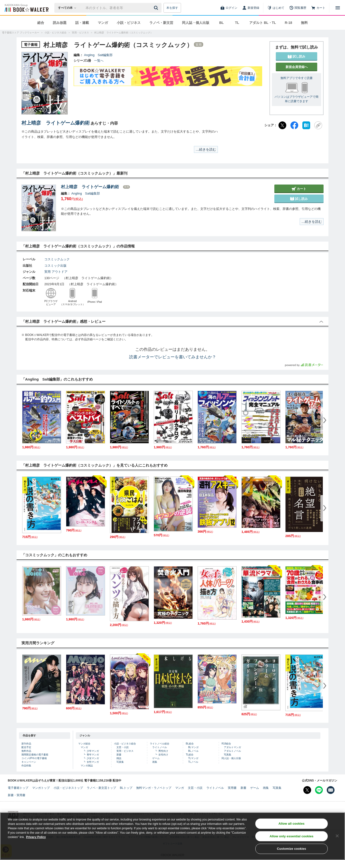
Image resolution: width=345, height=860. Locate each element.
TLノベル (193, 762)
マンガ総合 (84, 743)
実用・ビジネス (125, 751)
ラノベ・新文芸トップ (101, 788)
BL (221, 23)
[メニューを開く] (337, 7)
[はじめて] (275, 8)
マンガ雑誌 (87, 765)
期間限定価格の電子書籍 (34, 754)
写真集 (120, 762)
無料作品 (26, 751)
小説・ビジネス (129, 23)
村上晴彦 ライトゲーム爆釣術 (55, 123)
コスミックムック (57, 259)
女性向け (163, 754)
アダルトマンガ (232, 747)
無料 (304, 23)
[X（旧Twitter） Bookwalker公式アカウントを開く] (307, 790)
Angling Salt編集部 (98, 55)
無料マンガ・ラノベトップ (153, 788)
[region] (172, 836)
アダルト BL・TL (262, 23)
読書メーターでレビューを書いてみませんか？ (172, 357)
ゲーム (156, 758)
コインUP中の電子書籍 (34, 758)
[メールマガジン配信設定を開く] (330, 790)
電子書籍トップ (18, 788)
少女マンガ (93, 758)
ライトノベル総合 (159, 743)
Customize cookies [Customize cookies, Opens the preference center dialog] (291, 848)
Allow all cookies (291, 823)
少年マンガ (93, 751)
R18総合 (226, 743)
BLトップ (126, 788)
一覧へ (99, 60)
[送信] (156, 7)
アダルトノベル (232, 751)
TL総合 (189, 754)
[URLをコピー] (318, 125)
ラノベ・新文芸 (161, 23)
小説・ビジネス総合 (125, 743)
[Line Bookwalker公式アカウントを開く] (319, 790)
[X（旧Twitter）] (282, 125)
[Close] (337, 836)
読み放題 (60, 23)
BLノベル (193, 751)
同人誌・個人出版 (195, 23)
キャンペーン (28, 762)
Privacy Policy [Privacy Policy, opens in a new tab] (36, 837)
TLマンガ (193, 758)
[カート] (318, 8)
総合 (40, 23)
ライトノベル (159, 747)
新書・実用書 (16, 795)
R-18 (288, 23)
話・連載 (82, 23)
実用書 (232, 788)
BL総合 (189, 743)
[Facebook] (294, 125)
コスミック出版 (55, 265)
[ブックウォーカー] (26, 7)
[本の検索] (69, 7)
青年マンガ (93, 754)
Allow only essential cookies (292, 836)
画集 (154, 762)
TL (237, 23)
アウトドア (59, 272)
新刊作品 (26, 743)
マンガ (103, 23)
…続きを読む (206, 149)
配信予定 (26, 747)
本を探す (172, 8)
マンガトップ (41, 788)
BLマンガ (193, 747)
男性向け (163, 751)
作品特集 (26, 765)
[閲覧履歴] (297, 8)
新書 (118, 754)
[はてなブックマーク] (306, 125)
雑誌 (118, 758)
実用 (47, 272)
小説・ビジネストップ (68, 788)
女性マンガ (93, 762)
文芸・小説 (122, 747)
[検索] (156, 7)
